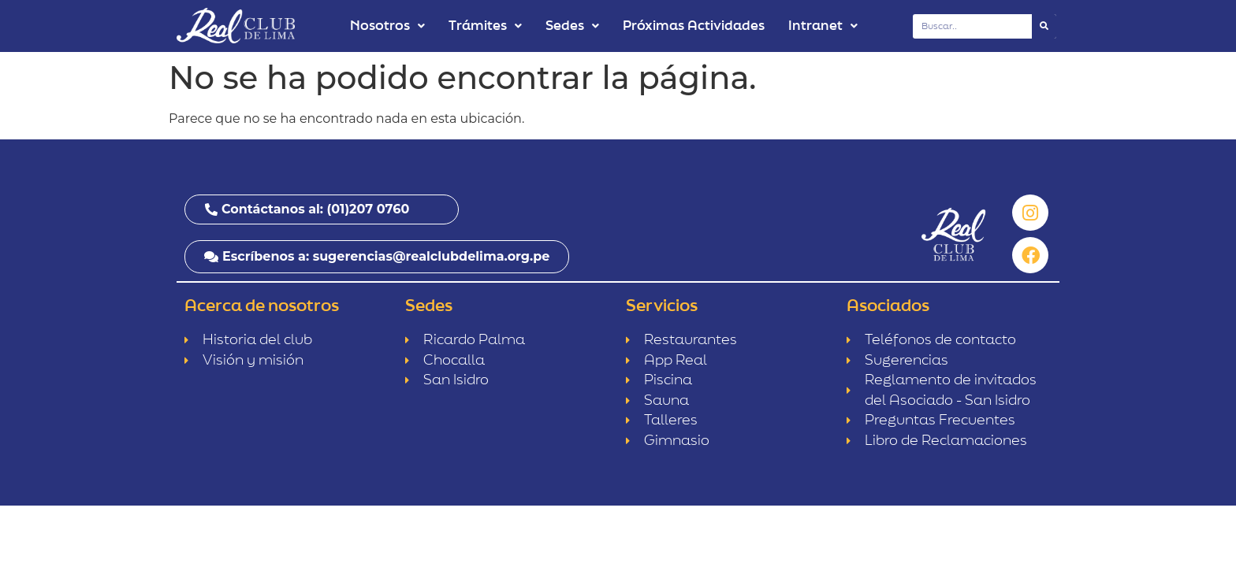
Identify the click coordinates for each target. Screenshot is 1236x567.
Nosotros (387, 26)
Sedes (572, 26)
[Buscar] (1044, 26)
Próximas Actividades (694, 26)
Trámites (485, 26)
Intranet (823, 26)
